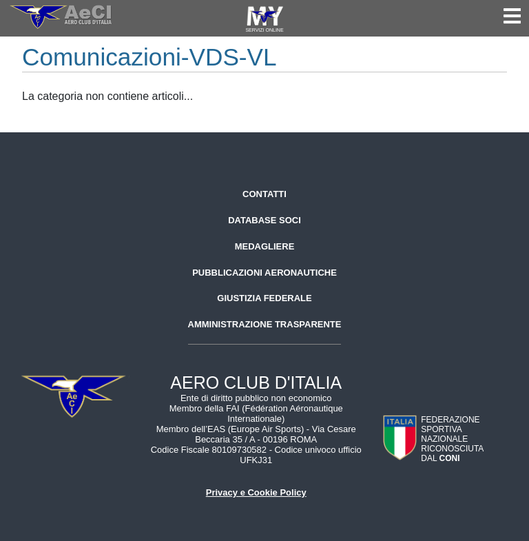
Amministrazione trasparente (265, 324)
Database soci (264, 220)
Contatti (264, 194)
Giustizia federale (264, 298)
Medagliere (265, 246)
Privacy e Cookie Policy (256, 492)
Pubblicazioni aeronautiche (264, 272)
